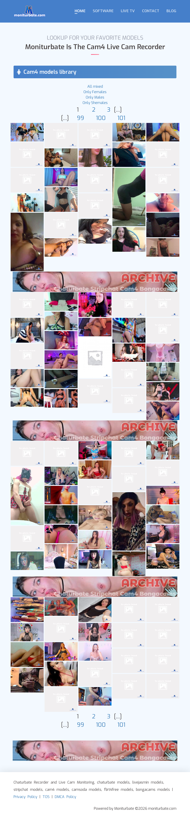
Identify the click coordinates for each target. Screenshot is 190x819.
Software (103, 11)
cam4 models (57, 789)
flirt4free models (118, 789)
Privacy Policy (25, 796)
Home (80, 11)
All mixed (95, 86)
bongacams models (153, 789)
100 (101, 118)
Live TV (128, 11)
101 (121, 118)
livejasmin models (147, 782)
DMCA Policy (65, 796)
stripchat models (28, 789)
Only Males (95, 97)
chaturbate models (113, 782)
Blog (171, 11)
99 (80, 118)
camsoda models (86, 789)
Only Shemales (95, 102)
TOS (46, 796)
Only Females (95, 92)
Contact (150, 11)
